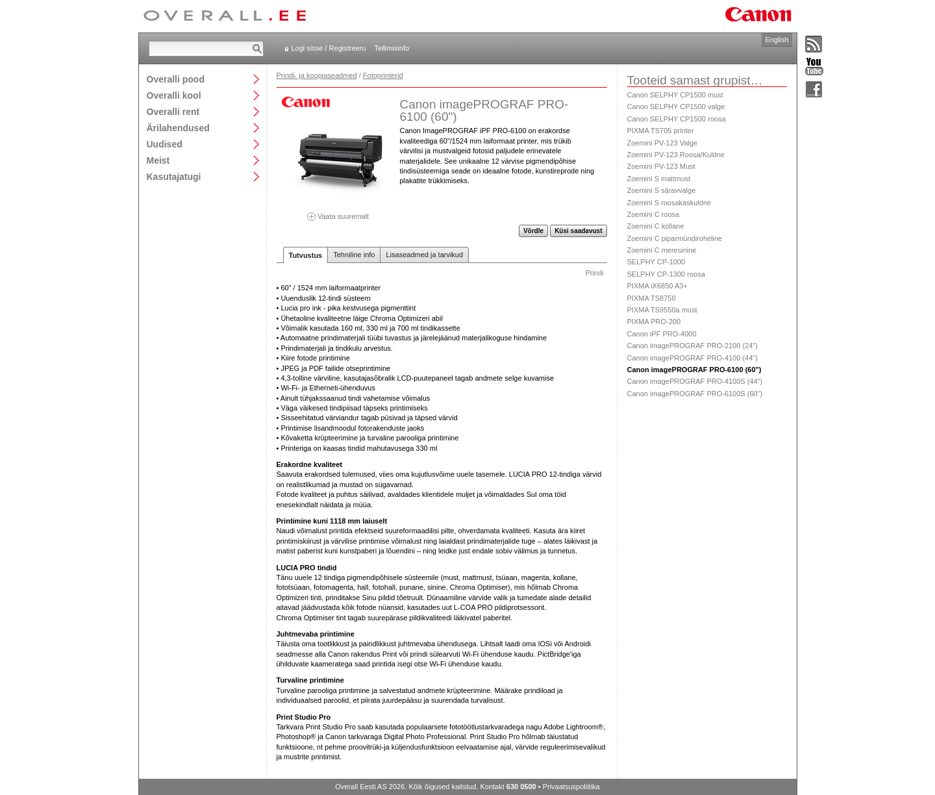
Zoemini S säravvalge (661, 190)
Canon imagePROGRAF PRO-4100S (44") (695, 381)
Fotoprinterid (383, 75)
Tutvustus (306, 255)
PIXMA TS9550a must (662, 310)
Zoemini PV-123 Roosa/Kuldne (676, 154)
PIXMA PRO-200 (654, 321)
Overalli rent (173, 111)
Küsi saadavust (578, 230)
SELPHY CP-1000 (656, 262)
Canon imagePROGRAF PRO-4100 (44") (692, 358)
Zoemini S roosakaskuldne (669, 203)
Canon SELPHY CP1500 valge (676, 106)
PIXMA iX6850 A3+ (657, 286)
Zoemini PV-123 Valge (662, 143)
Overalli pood (176, 79)
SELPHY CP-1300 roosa (666, 274)
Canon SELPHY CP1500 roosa (676, 119)
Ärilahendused (178, 127)
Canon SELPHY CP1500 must (675, 95)
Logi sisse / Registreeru (329, 48)
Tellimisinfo (391, 48)
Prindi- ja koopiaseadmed (317, 75)
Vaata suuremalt (338, 212)
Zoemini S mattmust (659, 179)
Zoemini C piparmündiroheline (675, 238)
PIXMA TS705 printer (660, 130)
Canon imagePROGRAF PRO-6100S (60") (695, 394)
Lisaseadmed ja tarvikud (424, 255)
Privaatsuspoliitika (571, 786)
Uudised (164, 144)
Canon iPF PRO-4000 (662, 334)
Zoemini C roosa (653, 214)
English (776, 40)
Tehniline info (354, 255)
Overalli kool (174, 95)
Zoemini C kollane (655, 226)
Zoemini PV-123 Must (661, 166)
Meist (158, 160)
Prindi (594, 273)
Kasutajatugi (174, 176)
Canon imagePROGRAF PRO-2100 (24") (692, 345)
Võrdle (533, 230)
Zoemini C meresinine (662, 250)
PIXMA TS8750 (651, 298)
